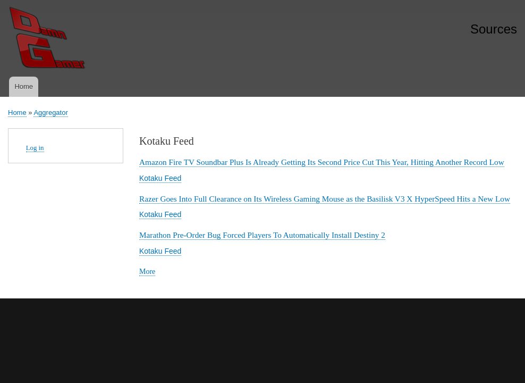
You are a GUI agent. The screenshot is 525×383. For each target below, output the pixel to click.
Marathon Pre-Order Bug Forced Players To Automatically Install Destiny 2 (262, 234)
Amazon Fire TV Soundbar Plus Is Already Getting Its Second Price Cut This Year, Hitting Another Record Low (321, 161)
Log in (35, 148)
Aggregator (50, 112)
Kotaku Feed (160, 178)
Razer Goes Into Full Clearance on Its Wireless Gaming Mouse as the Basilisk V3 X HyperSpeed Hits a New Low (324, 198)
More (147, 272)
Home (23, 86)
